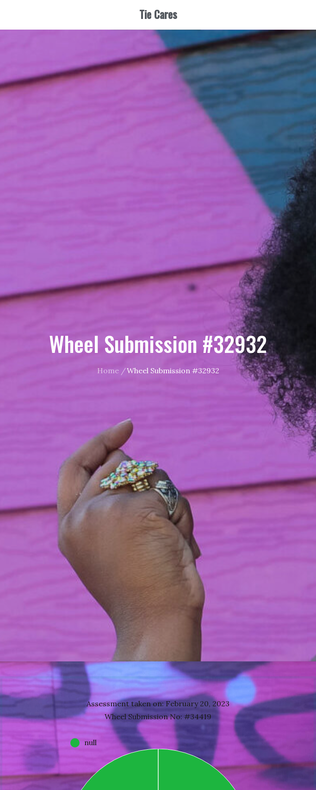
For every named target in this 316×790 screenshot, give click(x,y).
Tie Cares (158, 14)
